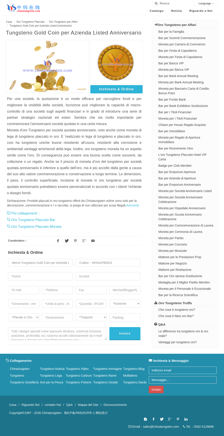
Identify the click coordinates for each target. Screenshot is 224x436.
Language (206, 3)
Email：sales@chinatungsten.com (153, 426)
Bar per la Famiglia (171, 31)
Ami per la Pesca (51, 382)
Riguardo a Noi (201, 10)
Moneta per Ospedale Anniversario (182, 208)
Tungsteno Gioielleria (24, 382)
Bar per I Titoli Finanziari (174, 112)
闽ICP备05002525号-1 (79, 413)
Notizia (176, 10)
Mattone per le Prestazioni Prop (179, 257)
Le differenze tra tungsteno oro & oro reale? (183, 334)
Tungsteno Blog (134, 369)
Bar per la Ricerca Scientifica (178, 295)
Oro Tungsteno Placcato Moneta (34, 226)
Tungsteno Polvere (78, 382)
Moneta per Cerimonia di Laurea (180, 231)
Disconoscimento (115, 405)
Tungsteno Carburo (79, 375)
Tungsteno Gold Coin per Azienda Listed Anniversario (41, 25)
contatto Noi (53, 405)
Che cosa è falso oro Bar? (176, 316)
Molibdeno (130, 375)
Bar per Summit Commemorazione (182, 38)
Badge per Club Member (175, 165)
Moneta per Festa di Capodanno (180, 57)
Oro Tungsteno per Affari (63, 21)
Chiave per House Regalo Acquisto (182, 125)
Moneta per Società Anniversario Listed (185, 191)
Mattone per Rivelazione (174, 269)
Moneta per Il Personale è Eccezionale (184, 288)
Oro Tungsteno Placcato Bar (31, 220)
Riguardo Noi (31, 405)
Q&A (69, 405)
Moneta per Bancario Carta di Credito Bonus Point (183, 91)
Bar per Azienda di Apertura (177, 178)
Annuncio (132, 205)
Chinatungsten (20, 369)
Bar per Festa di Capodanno (177, 50)
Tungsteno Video (77, 369)
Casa (9, 21)
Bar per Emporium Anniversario (179, 184)
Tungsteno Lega (51, 375)
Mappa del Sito (88, 405)
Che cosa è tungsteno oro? (176, 309)
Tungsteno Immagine (107, 369)
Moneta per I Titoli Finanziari (177, 118)
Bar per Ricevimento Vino (175, 148)
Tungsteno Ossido (105, 382)
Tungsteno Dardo (135, 382)
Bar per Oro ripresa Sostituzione (180, 276)
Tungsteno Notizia (52, 369)
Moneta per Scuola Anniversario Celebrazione (180, 217)
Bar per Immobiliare (171, 131)
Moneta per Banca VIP (173, 69)
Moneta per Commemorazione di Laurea (185, 225)
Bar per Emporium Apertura (177, 172)
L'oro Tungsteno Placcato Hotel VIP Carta (182, 157)
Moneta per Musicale (172, 250)
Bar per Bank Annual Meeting (178, 76)
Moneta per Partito (171, 238)
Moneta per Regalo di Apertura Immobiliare (179, 140)
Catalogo (157, 10)
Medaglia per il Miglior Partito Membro (184, 282)
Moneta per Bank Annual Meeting (181, 82)
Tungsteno (17, 375)
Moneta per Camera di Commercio (181, 44)
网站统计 (102, 413)
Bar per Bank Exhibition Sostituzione (183, 106)
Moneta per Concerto (172, 244)
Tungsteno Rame (105, 375)
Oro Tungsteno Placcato (30, 21)
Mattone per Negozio (172, 263)
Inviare (125, 333)
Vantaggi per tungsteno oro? (177, 342)
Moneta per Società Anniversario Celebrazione (180, 200)
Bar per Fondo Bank (172, 99)
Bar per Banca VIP (171, 63)
